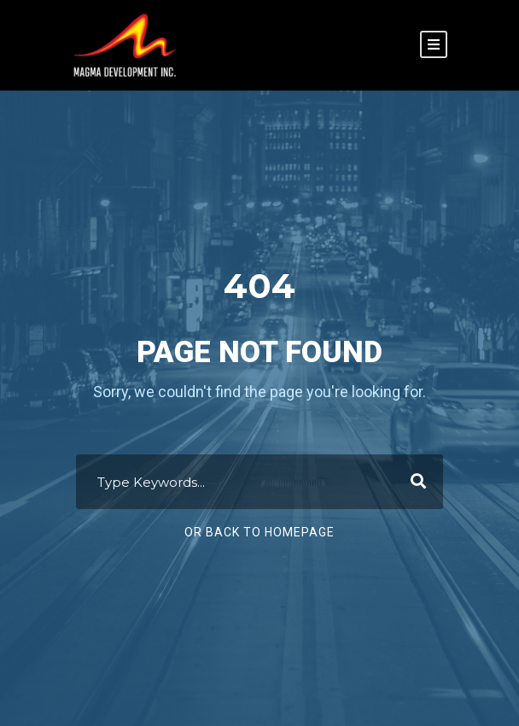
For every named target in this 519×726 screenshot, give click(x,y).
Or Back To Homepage (259, 532)
